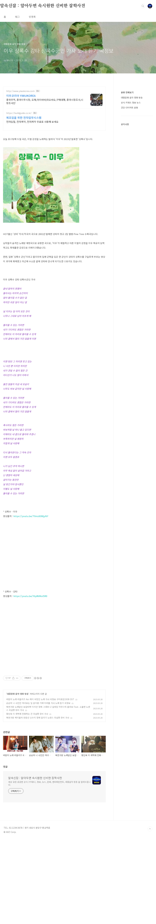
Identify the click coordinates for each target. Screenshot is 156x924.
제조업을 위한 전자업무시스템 (23, 117)
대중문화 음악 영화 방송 (17, 778)
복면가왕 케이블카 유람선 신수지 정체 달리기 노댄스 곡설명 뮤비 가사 (37, 802)
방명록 (32, 17)
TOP (149, 913)
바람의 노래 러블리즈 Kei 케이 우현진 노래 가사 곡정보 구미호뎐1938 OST (40, 784)
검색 (143, 6)
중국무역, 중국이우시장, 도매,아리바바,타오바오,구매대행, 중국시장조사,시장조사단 (44, 101)
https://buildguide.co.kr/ (19, 113)
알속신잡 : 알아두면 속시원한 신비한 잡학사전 (42, 6)
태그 (17, 17)
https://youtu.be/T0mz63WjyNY (30, 558)
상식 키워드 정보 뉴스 (131, 102)
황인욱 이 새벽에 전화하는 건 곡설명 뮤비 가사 (27, 798)
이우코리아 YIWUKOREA (20, 95)
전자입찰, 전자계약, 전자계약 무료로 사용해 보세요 (32, 121)
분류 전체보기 (127, 92)
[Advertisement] (54, 526)
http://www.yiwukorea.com (20, 91)
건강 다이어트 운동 (129, 107)
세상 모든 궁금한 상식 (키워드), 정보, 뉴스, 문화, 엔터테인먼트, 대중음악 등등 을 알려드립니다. (49, 868)
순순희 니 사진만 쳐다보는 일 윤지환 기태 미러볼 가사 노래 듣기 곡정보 (38, 787)
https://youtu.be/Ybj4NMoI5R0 (30, 638)
